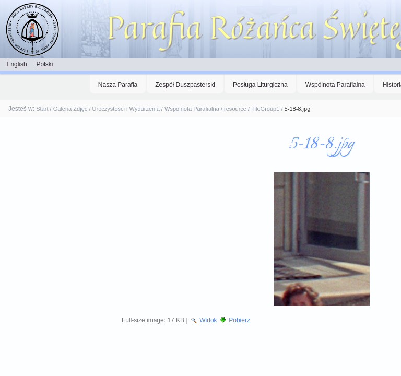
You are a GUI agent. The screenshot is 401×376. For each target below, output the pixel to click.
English (16, 64)
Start (42, 108)
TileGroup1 (265, 108)
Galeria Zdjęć (70, 108)
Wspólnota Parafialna (335, 84)
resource (235, 108)
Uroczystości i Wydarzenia (126, 108)
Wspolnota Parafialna (191, 108)
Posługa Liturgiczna (260, 84)
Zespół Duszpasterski (185, 84)
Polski (44, 64)
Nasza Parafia (117, 84)
